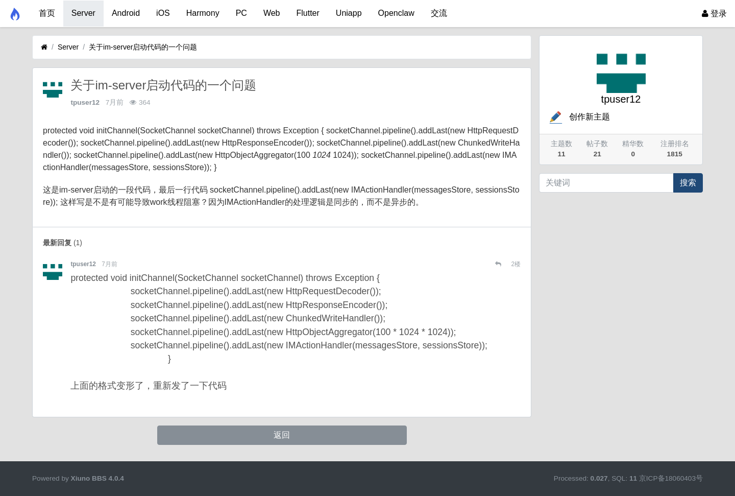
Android (126, 13)
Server (83, 13)
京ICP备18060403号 (671, 478)
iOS (163, 13)
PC (241, 13)
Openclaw (396, 13)
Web (271, 13)
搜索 (688, 182)
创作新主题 (579, 116)
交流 (439, 13)
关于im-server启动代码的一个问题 (143, 47)
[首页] (44, 47)
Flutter (308, 13)
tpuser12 (85, 102)
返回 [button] (282, 435)
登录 (714, 13)
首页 (47, 13)
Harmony (202, 13)
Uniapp (349, 13)
